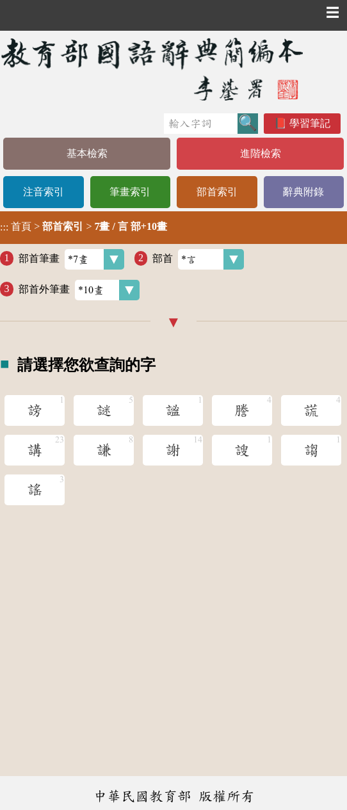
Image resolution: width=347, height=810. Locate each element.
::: (4, 227)
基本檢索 (87, 153)
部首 (198, 259)
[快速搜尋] (201, 123)
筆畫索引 (129, 191)
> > (83, 226)
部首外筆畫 (79, 290)
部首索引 (217, 191)
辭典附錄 (303, 191)
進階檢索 (260, 153)
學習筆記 (309, 123)
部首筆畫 (71, 259)
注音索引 (43, 191)
